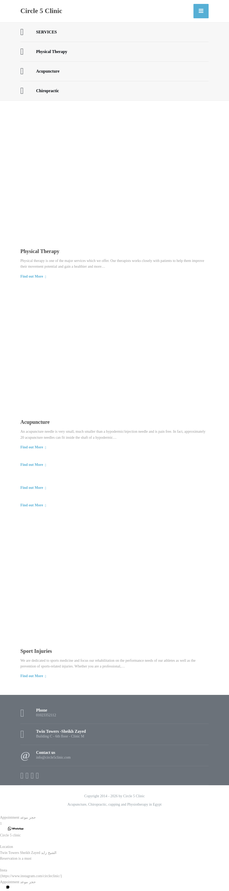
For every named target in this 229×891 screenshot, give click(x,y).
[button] (114, 817)
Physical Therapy (39, 251)
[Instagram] (32, 775)
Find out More (31, 276)
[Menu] (201, 11)
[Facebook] (22, 775)
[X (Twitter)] (27, 775)
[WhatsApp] (37, 775)
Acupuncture (35, 422)
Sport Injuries (36, 651)
